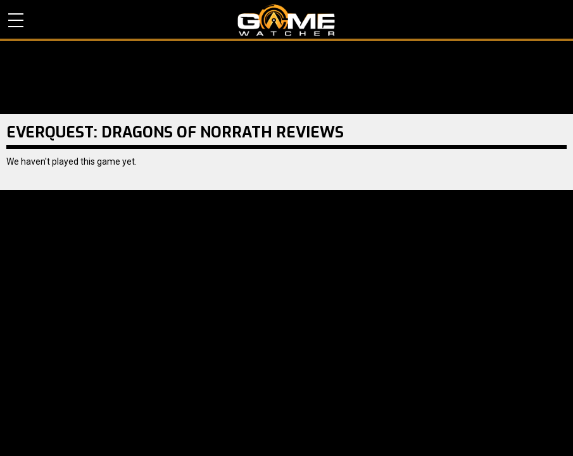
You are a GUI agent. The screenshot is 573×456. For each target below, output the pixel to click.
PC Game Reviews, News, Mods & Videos (286, 20)
